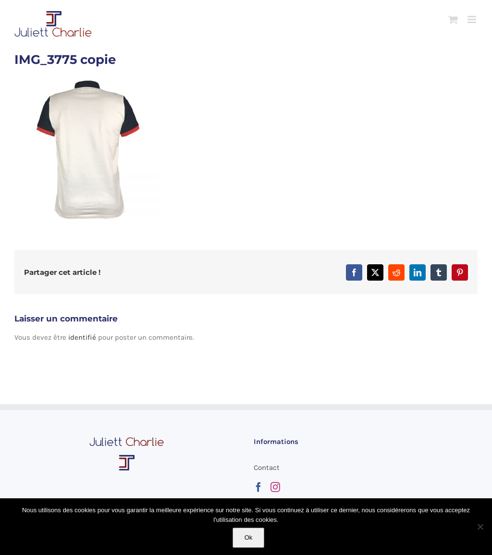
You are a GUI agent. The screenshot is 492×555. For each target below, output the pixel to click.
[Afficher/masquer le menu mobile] (472, 19)
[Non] (480, 526)
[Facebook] (258, 487)
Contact (267, 467)
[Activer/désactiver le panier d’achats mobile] (453, 19)
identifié (82, 337)
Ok (249, 537)
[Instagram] (275, 487)
